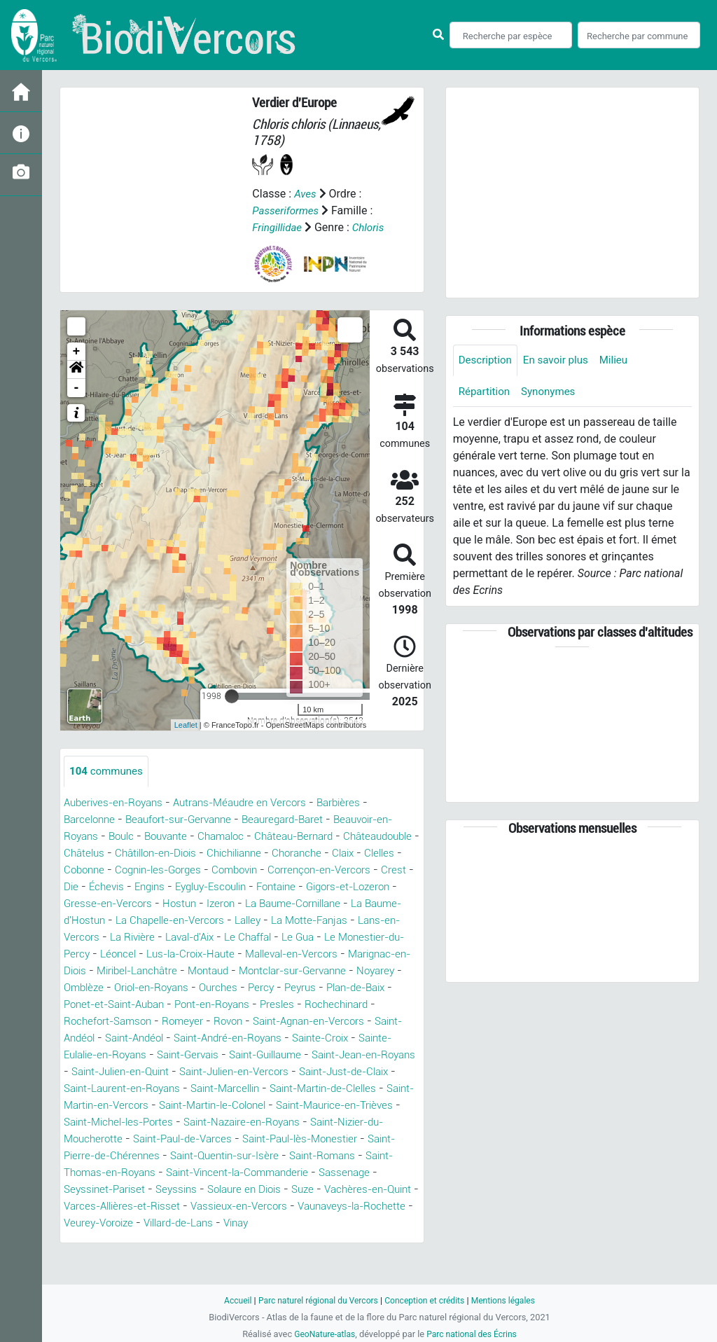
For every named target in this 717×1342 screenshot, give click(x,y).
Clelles (178, 870)
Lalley (126, 937)
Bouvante (173, 836)
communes (108, 771)
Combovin (389, 870)
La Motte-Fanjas (192, 937)
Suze (167, 1223)
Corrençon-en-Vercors (126, 887)
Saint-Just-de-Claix (113, 1105)
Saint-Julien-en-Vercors (337, 1088)
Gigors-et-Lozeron (215, 904)
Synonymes (553, 392)
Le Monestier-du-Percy (292, 954)
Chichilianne (335, 853)
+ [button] (77, 351)
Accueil (229, 1300)
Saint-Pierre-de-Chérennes (310, 1173)
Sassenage (227, 1206)
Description (487, 360)
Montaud (184, 988)
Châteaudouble (101, 853)
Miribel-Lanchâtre (108, 988)
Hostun (392, 904)
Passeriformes (287, 210)
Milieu (621, 360)
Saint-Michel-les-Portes (308, 1139)
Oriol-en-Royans (159, 1004)
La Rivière (362, 937)
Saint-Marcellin (349, 1105)
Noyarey (364, 988)
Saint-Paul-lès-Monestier (171, 1173)
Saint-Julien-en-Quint (212, 1088)
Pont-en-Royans (226, 1021)
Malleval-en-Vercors (221, 971)
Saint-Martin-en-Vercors (252, 1122)
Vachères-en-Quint (237, 1223)
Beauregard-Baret (298, 819)
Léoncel (379, 954)
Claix (139, 870)
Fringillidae (278, 227)
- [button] (77, 388)
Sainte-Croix (374, 1055)
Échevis (272, 887)
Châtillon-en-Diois (248, 853)
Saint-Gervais (236, 1072)
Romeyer (189, 1038)
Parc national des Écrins (474, 1334)
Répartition (486, 392)
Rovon (237, 1038)
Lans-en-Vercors (286, 937)
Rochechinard (357, 1021)
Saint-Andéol (96, 1055)
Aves (305, 193)
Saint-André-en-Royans (274, 1055)
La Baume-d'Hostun (269, 920)
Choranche (90, 870)
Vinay (166, 1257)
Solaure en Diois (104, 1223)
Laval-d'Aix (91, 954)
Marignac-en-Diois (329, 971)
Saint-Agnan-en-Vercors (325, 1038)
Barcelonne (91, 819)
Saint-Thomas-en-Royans (309, 1189)
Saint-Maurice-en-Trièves (175, 1139)
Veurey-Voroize (351, 1240)
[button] (76, 370)
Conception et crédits (426, 1300)
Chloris (372, 227)
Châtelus (171, 853)
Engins (318, 887)
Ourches (230, 1004)
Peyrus (316, 1004)
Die (235, 887)
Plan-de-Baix (376, 1004)
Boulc (125, 836)
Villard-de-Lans (102, 1257)
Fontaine (138, 904)
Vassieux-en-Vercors (123, 1240)
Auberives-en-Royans (117, 803)
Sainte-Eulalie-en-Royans (128, 1072)
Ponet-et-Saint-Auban (119, 1021)
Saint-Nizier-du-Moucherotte (242, 1156)
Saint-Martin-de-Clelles (122, 1122)
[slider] (232, 696)
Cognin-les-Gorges (307, 870)
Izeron (79, 920)
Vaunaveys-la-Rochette (244, 1240)
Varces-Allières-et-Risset (355, 1223)
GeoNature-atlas (321, 1334)
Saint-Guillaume (321, 1072)
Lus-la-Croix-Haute (112, 971)
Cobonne (227, 870)
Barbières (356, 803)
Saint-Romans (197, 1189)
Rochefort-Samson (111, 1038)
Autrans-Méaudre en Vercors (252, 803)
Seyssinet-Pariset (308, 1206)
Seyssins (384, 1206)
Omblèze (85, 1004)
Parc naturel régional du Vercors (314, 1300)
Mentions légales (510, 1300)
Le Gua (207, 954)
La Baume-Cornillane (156, 920)
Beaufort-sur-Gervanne (187, 819)
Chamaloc (232, 836)
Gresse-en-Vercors (318, 904)
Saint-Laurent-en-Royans (236, 1105)
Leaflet (185, 725)
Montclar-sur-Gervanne (276, 988)
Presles (295, 1021)
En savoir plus (561, 360)
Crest (203, 887)
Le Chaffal (155, 954)
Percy (274, 1004)
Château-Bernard (310, 836)
